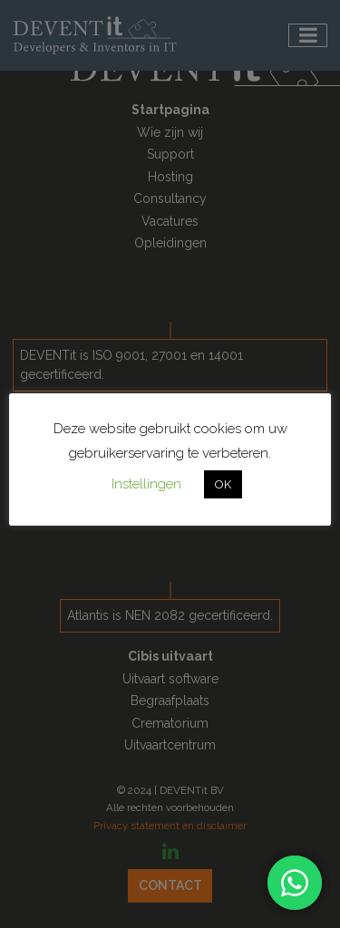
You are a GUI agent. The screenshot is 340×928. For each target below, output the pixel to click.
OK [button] (223, 484)
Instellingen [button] (146, 484)
